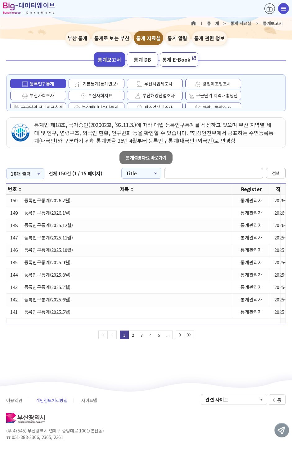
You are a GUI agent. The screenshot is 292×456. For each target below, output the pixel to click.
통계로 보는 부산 (111, 38)
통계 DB (142, 59)
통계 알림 (177, 38)
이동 (277, 400)
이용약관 (14, 400)
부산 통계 (78, 38)
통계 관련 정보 (209, 38)
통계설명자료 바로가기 (146, 157)
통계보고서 (109, 59)
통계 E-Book (179, 59)
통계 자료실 (148, 38)
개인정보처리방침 (52, 400)
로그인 (269, 8)
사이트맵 (89, 400)
